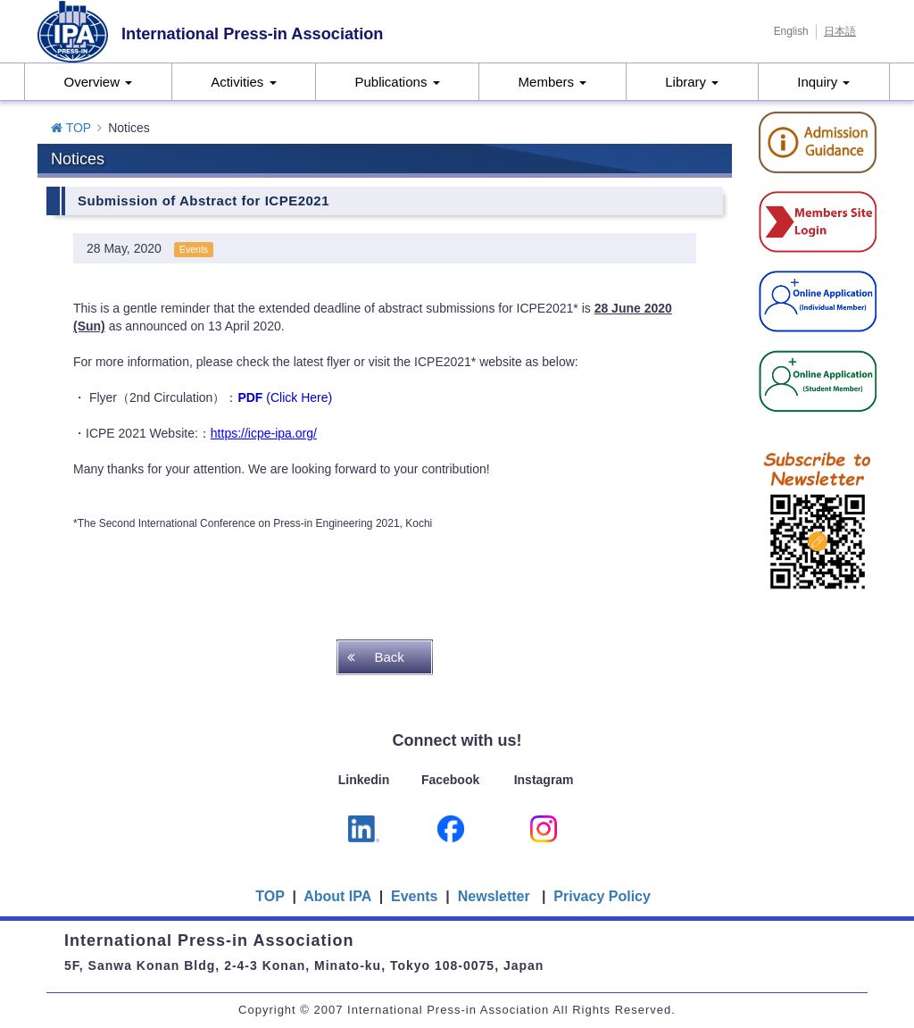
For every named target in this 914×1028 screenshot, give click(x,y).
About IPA (339, 896)
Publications (397, 81)
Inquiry (823, 81)
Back (388, 656)
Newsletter (494, 896)
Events (414, 896)
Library (692, 81)
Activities (243, 81)
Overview (97, 81)
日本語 (840, 31)
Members (553, 81)
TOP (71, 128)
